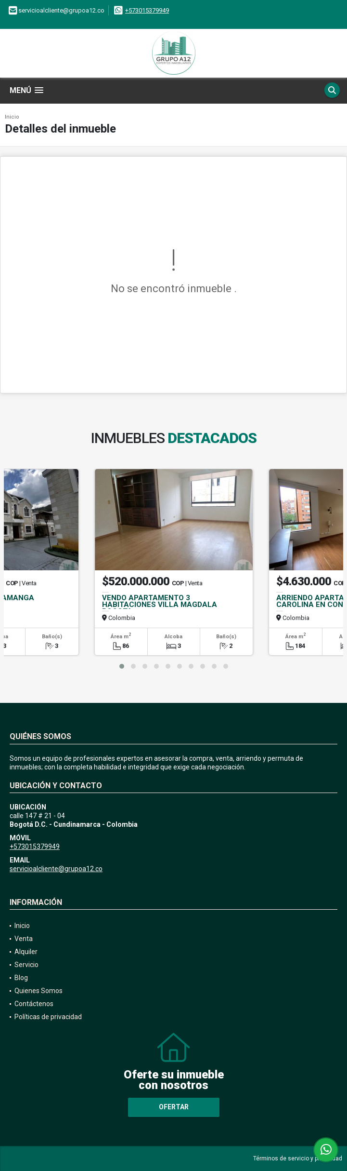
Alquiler (26, 952)
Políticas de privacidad (48, 1017)
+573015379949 (147, 10)
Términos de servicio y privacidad (297, 1158)
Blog (21, 978)
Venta (23, 938)
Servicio (26, 965)
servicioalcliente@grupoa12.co (56, 869)
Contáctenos (33, 1004)
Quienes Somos (38, 991)
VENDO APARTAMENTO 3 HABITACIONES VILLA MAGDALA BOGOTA (159, 604)
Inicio (12, 117)
